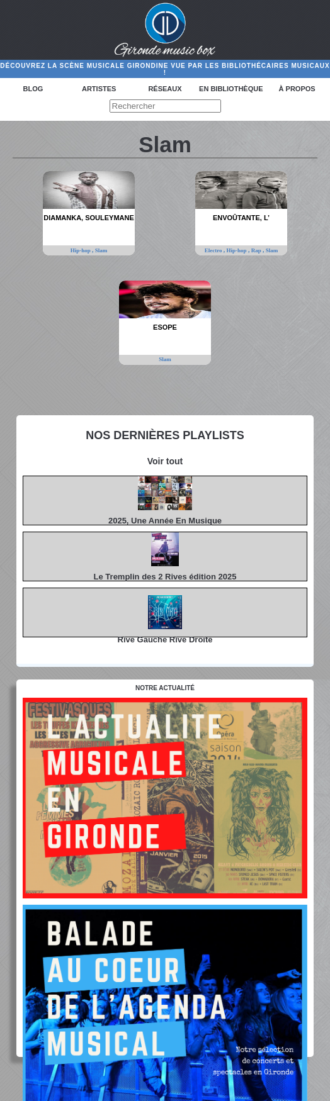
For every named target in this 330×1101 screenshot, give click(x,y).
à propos (297, 88)
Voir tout (165, 461)
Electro (214, 250)
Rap (257, 250)
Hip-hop (81, 250)
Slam (101, 250)
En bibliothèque (231, 88)
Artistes (99, 88)
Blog (33, 88)
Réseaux (164, 88)
